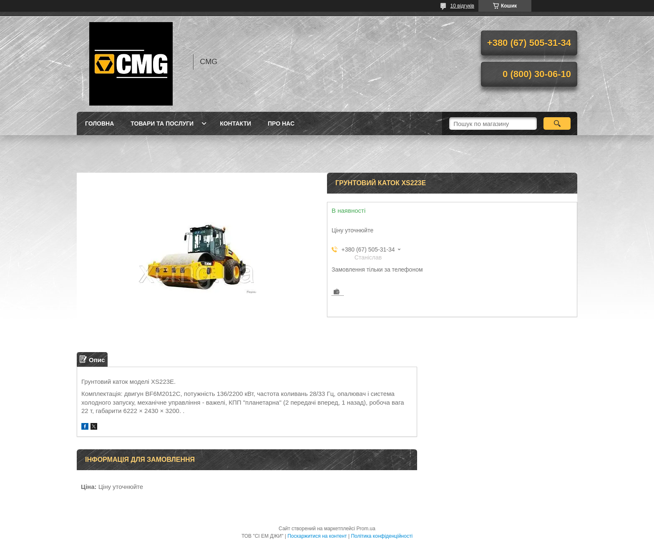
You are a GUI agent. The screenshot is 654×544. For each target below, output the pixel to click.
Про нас (281, 123)
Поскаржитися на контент (317, 536)
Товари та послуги (162, 123)
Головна (99, 123)
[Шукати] (557, 123)
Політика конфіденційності (382, 536)
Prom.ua (366, 528)
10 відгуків (462, 6)
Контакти (235, 123)
